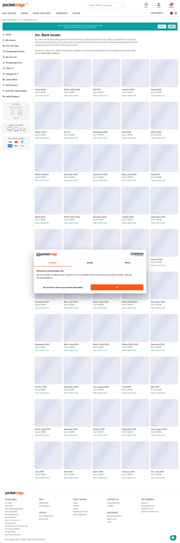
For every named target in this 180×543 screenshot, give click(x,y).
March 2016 (98, 472)
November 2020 (158, 302)
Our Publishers (10, 517)
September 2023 (100, 174)
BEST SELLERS (9, 13)
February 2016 (128, 472)
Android (76, 506)
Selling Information (114, 516)
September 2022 (158, 217)
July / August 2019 (101, 387)
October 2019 (41, 387)
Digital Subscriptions (10, 20)
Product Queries (113, 503)
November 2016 (71, 429)
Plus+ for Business (12, 520)
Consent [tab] (52, 263)
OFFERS (24, 13)
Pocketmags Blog (11, 514)
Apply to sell (111, 519)
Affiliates (110, 506)
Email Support (44, 506)
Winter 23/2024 (42, 174)
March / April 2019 (43, 429)
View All (16, 118)
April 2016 (68, 472)
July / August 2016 (159, 429)
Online (75, 509)
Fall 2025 (97, 89)
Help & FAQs (44, 503)
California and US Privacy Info (16, 526)
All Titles (8, 503)
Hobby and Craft (42, 13)
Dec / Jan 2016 (157, 472)
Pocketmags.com (147, 506)
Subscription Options (50, 53)
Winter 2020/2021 (129, 302)
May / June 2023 (129, 174)
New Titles (9, 506)
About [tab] (127, 263)
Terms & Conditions (12, 529)
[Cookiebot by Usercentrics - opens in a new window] (132, 254)
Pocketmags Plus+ (13, 62)
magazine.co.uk (147, 509)
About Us (144, 503)
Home (7, 34)
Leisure (76, 13)
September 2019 (71, 387)
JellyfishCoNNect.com (149, 512)
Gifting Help (43, 519)
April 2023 (155, 174)
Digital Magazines (80, 514)
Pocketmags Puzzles (14, 51)
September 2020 (42, 344)
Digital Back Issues (30, 20)
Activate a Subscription (15, 91)
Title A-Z (8, 68)
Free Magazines (11, 512)
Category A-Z (10, 74)
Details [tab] (90, 263)
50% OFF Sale (11, 46)
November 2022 (100, 217)
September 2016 (129, 429)
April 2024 (126, 132)
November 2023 (71, 174)
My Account (10, 57)
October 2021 (156, 259)
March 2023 (40, 217)
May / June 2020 (71, 344)
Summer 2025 (128, 89)
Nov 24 (67, 132)
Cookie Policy (10, 532)
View (37, 95)
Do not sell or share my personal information (63, 287)
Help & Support (11, 96)
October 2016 (99, 429)
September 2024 (100, 132)
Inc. (20, 20)
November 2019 (157, 344)
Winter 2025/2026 (72, 89)
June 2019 (126, 387)
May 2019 (155, 387)
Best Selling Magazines (14, 509)
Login (109, 522)
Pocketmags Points (80, 512)
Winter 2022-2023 (72, 217)
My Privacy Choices (12, 535)
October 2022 (128, 217)
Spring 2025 (156, 89)
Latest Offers (10, 79)
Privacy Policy (10, 523)
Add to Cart (44, 95)
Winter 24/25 (40, 132)
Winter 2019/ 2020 (130, 344)
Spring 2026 (40, 89)
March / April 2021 (101, 302)
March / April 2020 (101, 344)
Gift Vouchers (10, 85)
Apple (75, 503)
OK (117, 287)
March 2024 (156, 132)
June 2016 (39, 472)
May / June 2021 (71, 302)
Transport (62, 13)
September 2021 (42, 302)
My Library (9, 40)
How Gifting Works (46, 516)
